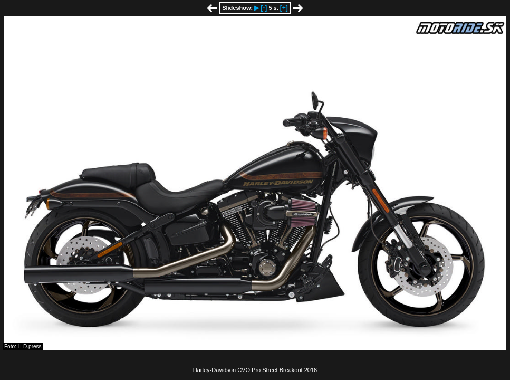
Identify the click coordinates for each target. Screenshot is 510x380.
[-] (264, 8)
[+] (284, 8)
